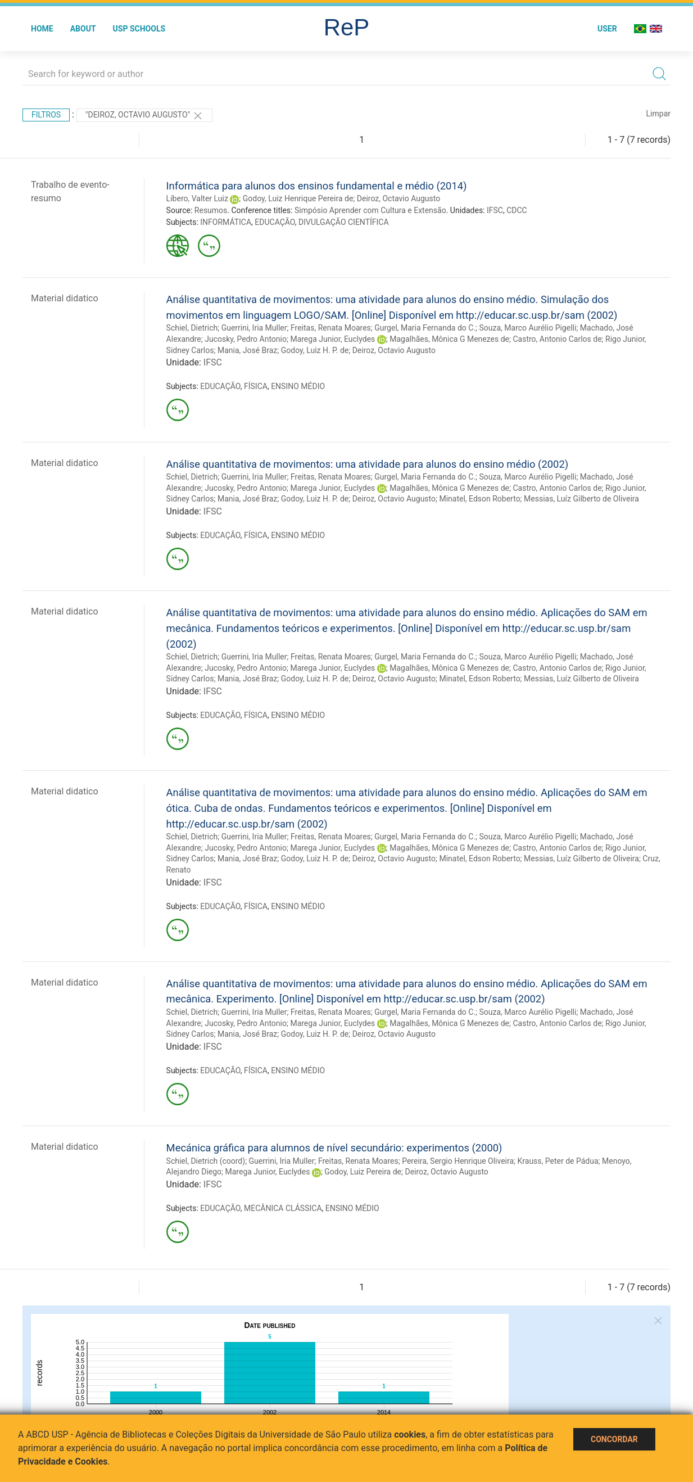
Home (42, 28)
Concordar (614, 1439)
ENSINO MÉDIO (298, 386)
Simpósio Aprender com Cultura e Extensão (370, 210)
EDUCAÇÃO (275, 222)
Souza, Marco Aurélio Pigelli (528, 327)
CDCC (516, 210)
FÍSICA (256, 386)
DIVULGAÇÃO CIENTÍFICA (343, 222)
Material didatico (64, 298)
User (607, 28)
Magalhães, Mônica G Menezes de (449, 339)
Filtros (46, 114)
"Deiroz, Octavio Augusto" (144, 115)
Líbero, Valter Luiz (197, 198)
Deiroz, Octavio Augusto (398, 198)
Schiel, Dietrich (192, 327)
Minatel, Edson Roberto (479, 498)
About (83, 28)
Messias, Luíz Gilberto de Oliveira (581, 498)
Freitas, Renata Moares (331, 327)
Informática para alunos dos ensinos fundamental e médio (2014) (316, 186)
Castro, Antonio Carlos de (557, 339)
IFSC (495, 210)
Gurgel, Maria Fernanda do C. (424, 327)
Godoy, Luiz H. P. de (314, 350)
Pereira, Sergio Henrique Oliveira (458, 1160)
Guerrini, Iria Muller (254, 327)
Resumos (210, 210)
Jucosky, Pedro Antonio (246, 339)
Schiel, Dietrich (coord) (206, 1160)
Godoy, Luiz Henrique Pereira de (298, 198)
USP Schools (139, 28)
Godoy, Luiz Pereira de (362, 1171)
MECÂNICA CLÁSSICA (283, 1208)
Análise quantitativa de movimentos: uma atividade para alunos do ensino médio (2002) (367, 464)
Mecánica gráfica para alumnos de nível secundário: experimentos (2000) (334, 1148)
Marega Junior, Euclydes (332, 339)
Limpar (658, 113)
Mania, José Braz (247, 350)
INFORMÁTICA (225, 222)
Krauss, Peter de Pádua (558, 1160)
